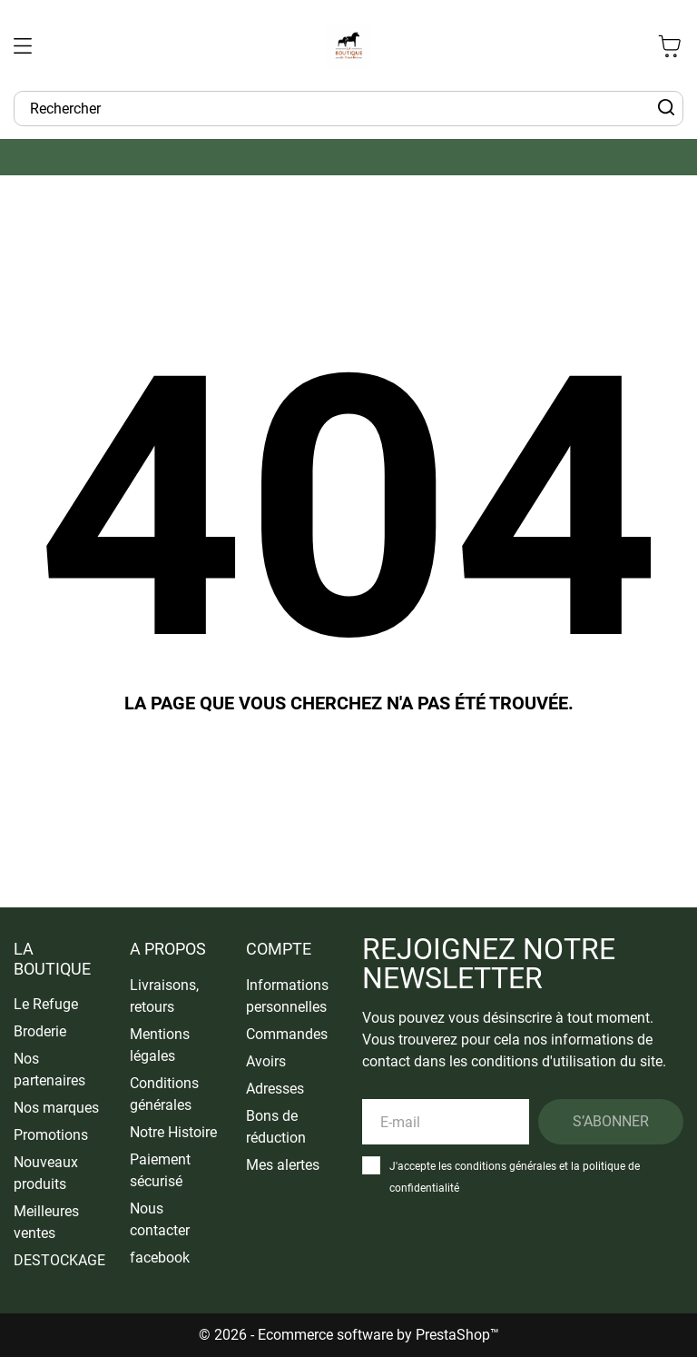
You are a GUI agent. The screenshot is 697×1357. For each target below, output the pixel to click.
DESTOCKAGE (59, 1260)
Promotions (51, 1135)
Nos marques (56, 1107)
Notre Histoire (173, 1132)
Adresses (275, 1088)
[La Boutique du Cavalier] (348, 45)
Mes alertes (282, 1165)
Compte (278, 948)
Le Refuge (46, 1004)
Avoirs (266, 1061)
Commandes (287, 1034)
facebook (160, 1257)
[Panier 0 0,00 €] (669, 46)
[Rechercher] (666, 107)
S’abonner (611, 1121)
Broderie (40, 1031)
